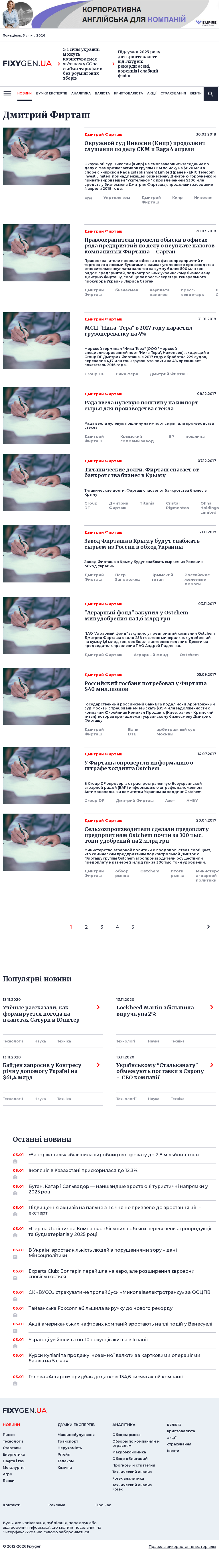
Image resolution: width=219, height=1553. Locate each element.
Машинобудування (76, 1435)
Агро (7, 1474)
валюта (102, 93)
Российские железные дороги (197, 579)
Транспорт (68, 1441)
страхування (173, 93)
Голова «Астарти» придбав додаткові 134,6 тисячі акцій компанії (114, 1379)
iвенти (196, 93)
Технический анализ (132, 1472)
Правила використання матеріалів (182, 1546)
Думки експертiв (51, 93)
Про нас (103, 1505)
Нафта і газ (13, 1461)
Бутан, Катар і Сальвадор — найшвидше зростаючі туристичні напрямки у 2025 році (118, 1189)
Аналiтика (81, 93)
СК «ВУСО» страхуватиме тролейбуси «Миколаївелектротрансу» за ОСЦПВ (119, 1294)
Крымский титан (162, 577)
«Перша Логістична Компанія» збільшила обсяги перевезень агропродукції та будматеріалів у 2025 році (120, 1232)
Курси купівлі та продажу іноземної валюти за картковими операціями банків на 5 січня (114, 1358)
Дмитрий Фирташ (151, 199)
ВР (171, 436)
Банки (9, 1481)
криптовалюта (128, 93)
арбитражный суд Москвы (176, 731)
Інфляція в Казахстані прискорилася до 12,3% (114, 1172)
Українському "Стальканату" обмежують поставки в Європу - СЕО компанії (164, 1071)
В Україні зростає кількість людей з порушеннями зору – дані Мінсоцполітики (114, 1253)
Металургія (14, 1467)
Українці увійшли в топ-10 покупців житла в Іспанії (114, 1342)
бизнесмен (126, 290)
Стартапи (12, 1448)
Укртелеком (117, 197)
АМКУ (192, 800)
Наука (40, 1041)
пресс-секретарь (192, 292)
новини (24, 93)
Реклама (56, 1505)
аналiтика (123, 1424)
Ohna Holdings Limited (209, 508)
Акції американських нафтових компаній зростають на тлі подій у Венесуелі (120, 1326)
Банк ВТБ (133, 731)
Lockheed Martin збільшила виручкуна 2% (164, 1011)
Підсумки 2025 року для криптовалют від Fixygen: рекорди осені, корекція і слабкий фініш (136, 64)
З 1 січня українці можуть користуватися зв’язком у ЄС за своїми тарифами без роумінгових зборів (80, 64)
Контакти (12, 1505)
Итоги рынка (177, 873)
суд (88, 197)
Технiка (64, 1041)
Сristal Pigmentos (177, 505)
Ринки (9, 1435)
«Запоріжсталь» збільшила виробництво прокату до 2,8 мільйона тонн (114, 1157)
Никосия (203, 197)
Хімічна (65, 1467)
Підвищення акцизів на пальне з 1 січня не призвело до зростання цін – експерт (115, 1211)
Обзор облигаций (130, 1459)
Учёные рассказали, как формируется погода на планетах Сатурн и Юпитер (51, 1014)
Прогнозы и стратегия (133, 1465)
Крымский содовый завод (137, 438)
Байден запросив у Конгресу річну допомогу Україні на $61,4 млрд (51, 1071)
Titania (147, 503)
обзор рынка (122, 873)
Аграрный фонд (151, 654)
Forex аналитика (128, 1478)
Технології (13, 1041)
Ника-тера (127, 374)
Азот (170, 800)
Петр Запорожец (127, 577)
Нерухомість (70, 1448)
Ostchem (189, 654)
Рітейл (64, 1454)
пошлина (195, 436)
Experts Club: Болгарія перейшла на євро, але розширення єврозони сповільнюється (114, 1274)
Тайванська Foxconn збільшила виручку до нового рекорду (114, 1310)
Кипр (177, 197)
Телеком (66, 1461)
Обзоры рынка (126, 1435)
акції (152, 93)
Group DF (94, 374)
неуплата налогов (160, 292)
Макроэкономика (129, 1452)
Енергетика (14, 1454)
